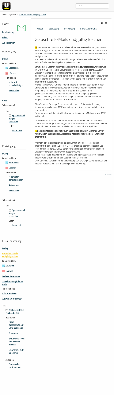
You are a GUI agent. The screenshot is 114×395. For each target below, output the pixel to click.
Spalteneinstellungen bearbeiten (17, 119)
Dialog (5, 59)
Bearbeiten (14, 68)
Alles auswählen (9, 294)
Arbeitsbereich (8, 43)
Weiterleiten (14, 91)
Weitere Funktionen (11, 277)
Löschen (12, 73)
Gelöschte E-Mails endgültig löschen (32, 15)
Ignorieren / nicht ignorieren (16, 352)
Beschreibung (8, 32)
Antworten (14, 185)
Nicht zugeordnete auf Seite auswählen (16, 325)
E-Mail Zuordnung (88, 29)
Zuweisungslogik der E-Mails (12, 283)
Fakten (5, 38)
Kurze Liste (17, 131)
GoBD (4, 101)
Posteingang (69, 29)
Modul (40, 29)
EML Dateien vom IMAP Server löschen (16, 342)
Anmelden (108, 174)
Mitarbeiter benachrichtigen (16, 84)
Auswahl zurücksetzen (12, 299)
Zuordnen (9, 266)
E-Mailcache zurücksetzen (14, 366)
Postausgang (53, 29)
